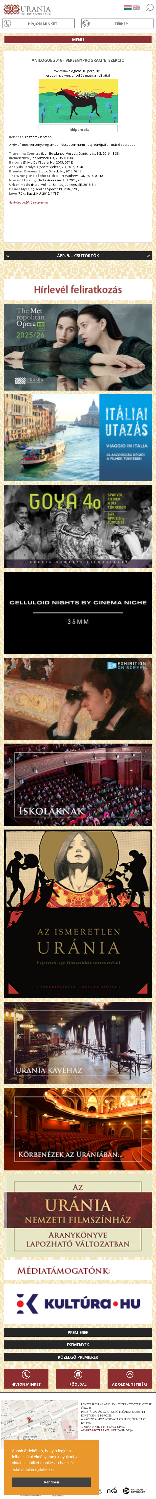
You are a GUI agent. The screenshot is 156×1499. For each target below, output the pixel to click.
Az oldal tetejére (130, 1384)
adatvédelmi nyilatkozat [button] (33, 1469)
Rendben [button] (51, 1482)
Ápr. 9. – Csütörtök (78, 255)
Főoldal (78, 1384)
